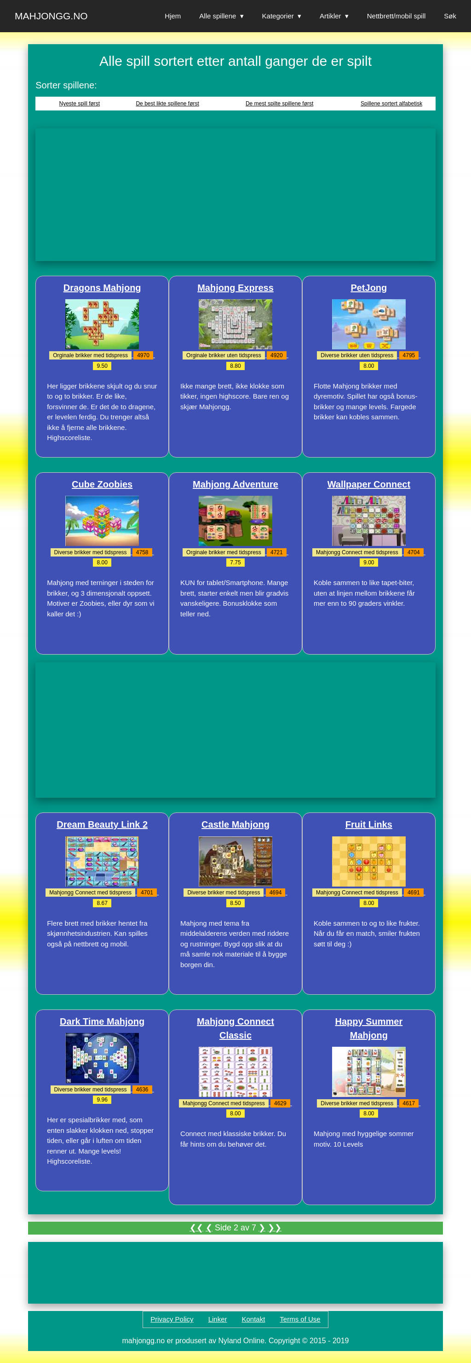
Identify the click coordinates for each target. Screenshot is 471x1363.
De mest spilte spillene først (279, 103)
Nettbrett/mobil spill (396, 16)
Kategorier (278, 16)
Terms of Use (300, 1319)
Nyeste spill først (79, 103)
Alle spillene (217, 16)
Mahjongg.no (51, 16)
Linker (217, 1319)
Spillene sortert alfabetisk (391, 103)
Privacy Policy (171, 1319)
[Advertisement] (235, 194)
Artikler (330, 16)
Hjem (173, 16)
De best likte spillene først (167, 103)
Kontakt (253, 1319)
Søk (450, 16)
